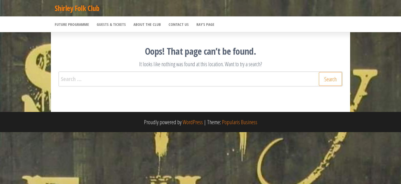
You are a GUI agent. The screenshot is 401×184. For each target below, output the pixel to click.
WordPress (193, 122)
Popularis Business (239, 122)
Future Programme (72, 24)
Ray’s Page (205, 24)
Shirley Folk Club (77, 8)
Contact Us (179, 24)
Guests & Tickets (111, 24)
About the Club (147, 24)
